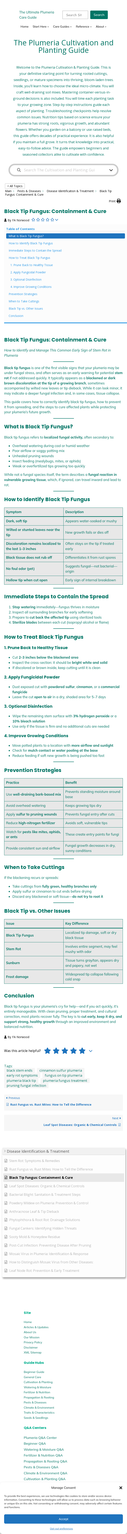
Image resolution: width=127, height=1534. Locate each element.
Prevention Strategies (23, 294)
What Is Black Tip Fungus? (26, 236)
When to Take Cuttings (24, 301)
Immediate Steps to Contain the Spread (35, 250)
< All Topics (15, 186)
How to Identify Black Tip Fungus (31, 243)
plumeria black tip (21, 1080)
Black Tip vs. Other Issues (26, 308)
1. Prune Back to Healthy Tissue (31, 265)
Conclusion (16, 316)
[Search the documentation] (19, 170)
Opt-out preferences (61, 1528)
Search (99, 15)
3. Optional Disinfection (26, 279)
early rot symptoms (22, 1075)
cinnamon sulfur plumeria (60, 1070)
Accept (63, 1519)
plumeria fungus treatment (65, 1080)
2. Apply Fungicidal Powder (28, 272)
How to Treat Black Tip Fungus (29, 258)
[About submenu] (105, 26)
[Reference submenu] (91, 26)
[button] (121, 1488)
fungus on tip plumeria (63, 1075)
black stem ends (19, 1070)
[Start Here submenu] (48, 26)
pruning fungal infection (26, 1085)
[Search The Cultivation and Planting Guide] (61, 170)
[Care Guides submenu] (71, 26)
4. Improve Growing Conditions (31, 287)
